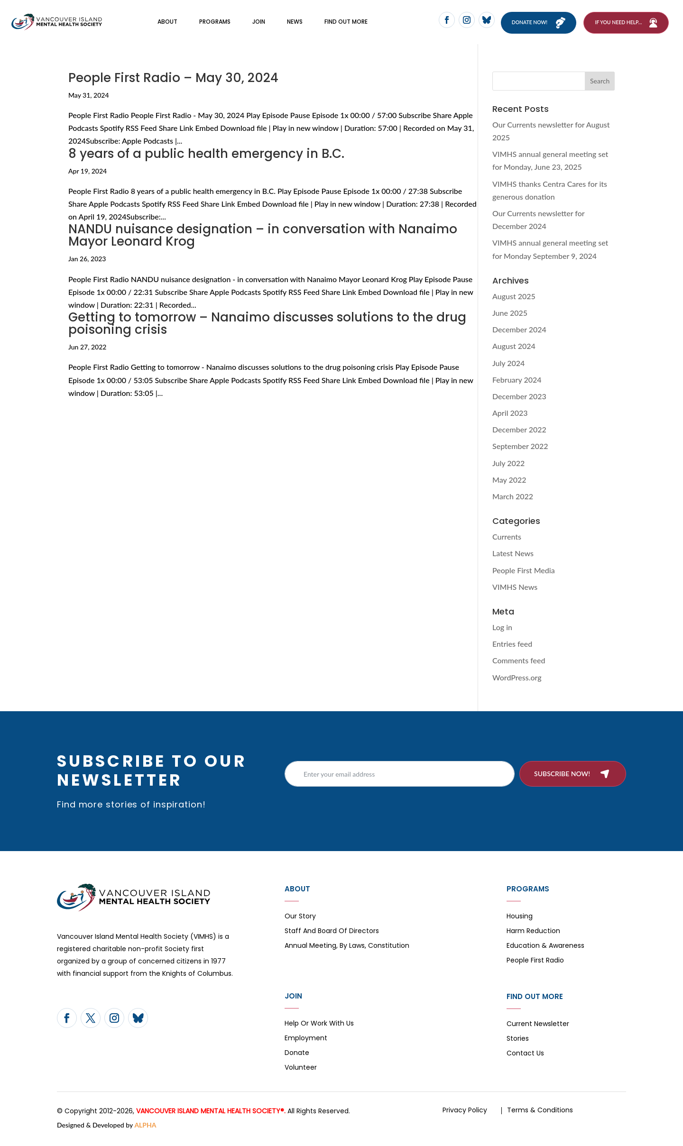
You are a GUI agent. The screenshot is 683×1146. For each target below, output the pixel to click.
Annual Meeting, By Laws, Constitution (347, 957)
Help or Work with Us (319, 1035)
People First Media (523, 581)
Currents (506, 547)
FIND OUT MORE (346, 27)
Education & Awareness (545, 957)
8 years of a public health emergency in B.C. (206, 164)
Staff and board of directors (332, 942)
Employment (306, 1049)
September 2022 (520, 457)
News (295, 27)
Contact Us (525, 1065)
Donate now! (535, 27)
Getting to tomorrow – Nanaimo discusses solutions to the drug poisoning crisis (267, 334)
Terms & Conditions (540, 1121)
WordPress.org (517, 688)
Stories (518, 1050)
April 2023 (510, 423)
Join (258, 27)
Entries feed (512, 654)
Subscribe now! (562, 784)
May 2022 (509, 490)
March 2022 (512, 507)
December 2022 (519, 440)
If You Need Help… (618, 27)
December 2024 (519, 340)
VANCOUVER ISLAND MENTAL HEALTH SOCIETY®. (211, 1122)
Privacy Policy (465, 1121)
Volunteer (301, 1079)
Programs (215, 27)
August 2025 (513, 307)
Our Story (300, 928)
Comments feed (518, 671)
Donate (297, 1064)
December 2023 (519, 407)
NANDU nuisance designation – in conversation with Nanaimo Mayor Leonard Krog (262, 246)
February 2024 (517, 390)
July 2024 (508, 373)
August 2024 (513, 356)
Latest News (513, 563)
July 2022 (508, 473)
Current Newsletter (538, 1035)
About (167, 27)
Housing (520, 928)
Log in (502, 637)
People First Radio (535, 972)
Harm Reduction (533, 942)
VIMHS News (514, 597)
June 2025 (509, 323)
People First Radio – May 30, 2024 (173, 88)
